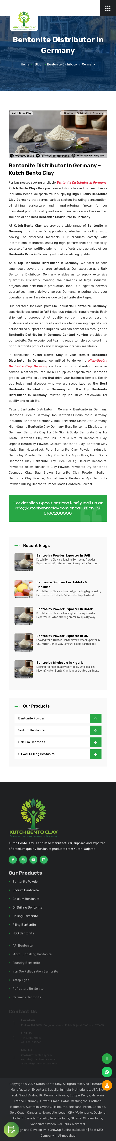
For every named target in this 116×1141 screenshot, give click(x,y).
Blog (38, 64)
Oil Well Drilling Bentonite (60, 754)
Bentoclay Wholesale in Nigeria (60, 662)
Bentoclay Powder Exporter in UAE (63, 555)
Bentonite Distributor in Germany (82, 182)
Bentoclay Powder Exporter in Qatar (64, 609)
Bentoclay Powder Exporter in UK (62, 636)
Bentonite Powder (60, 718)
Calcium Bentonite (60, 742)
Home (25, 64)
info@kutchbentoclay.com (41, 508)
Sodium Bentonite (60, 730)
